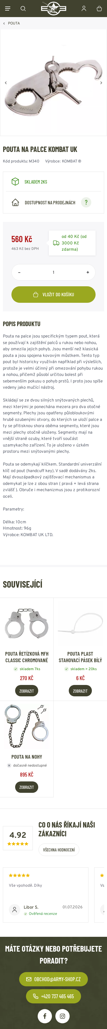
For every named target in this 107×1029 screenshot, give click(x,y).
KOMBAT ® (71, 161)
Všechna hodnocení (59, 849)
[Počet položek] (53, 272)
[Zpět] (5, 83)
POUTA (14, 23)
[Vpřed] (101, 83)
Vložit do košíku (53, 294)
